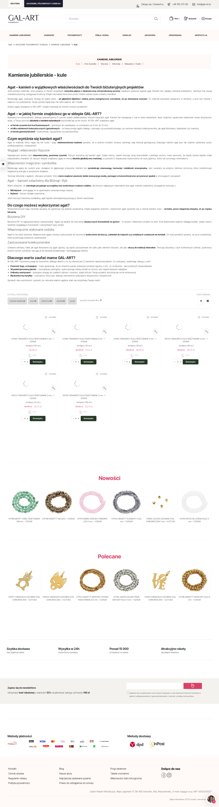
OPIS (32, 355)
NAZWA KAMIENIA (20, 301)
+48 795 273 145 (180, 4)
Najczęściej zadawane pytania (75, 778)
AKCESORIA (150, 35)
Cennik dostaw (16, 773)
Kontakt (12, 768)
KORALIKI (127, 35)
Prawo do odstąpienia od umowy (76, 783)
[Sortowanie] (201, 301)
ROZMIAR (81, 301)
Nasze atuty (65, 773)
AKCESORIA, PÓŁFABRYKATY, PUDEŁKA (43, 3)
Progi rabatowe (118, 768)
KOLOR (42, 301)
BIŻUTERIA (15, 3)
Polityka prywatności (19, 783)
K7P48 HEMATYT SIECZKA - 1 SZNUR (58, 518)
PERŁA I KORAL (102, 35)
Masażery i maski (133, 63)
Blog (61, 768)
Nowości (109, 478)
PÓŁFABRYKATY (75, 35)
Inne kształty (90, 63)
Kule (78, 63)
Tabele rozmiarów (119, 773)
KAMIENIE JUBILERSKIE (20, 35)
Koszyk (206, 18)
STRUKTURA (61, 301)
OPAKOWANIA (175, 35)
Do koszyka (37, 362)
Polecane (109, 556)
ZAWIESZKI (49, 35)
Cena (98, 301)
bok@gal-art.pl (204, 4)
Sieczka (104, 63)
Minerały (116, 63)
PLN (177, 19)
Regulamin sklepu (17, 778)
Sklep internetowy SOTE (179, 799)
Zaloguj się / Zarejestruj (149, 4)
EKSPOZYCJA (201, 35)
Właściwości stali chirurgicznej (126, 778)
